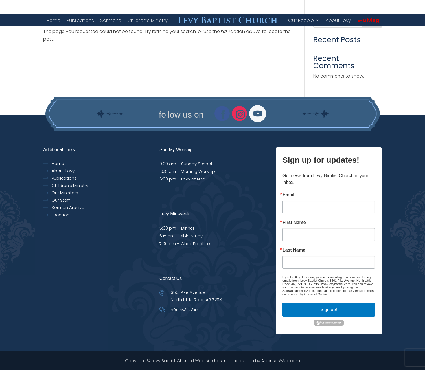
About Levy (338, 20)
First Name (294, 222)
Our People (301, 20)
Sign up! (329, 309)
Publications (80, 20)
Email (288, 195)
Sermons (110, 20)
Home (53, 20)
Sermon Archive (68, 207)
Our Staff (61, 200)
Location (60, 215)
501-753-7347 (184, 310)
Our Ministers (65, 193)
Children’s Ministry (147, 20)
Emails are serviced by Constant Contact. (328, 292)
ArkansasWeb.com (280, 361)
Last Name (293, 250)
